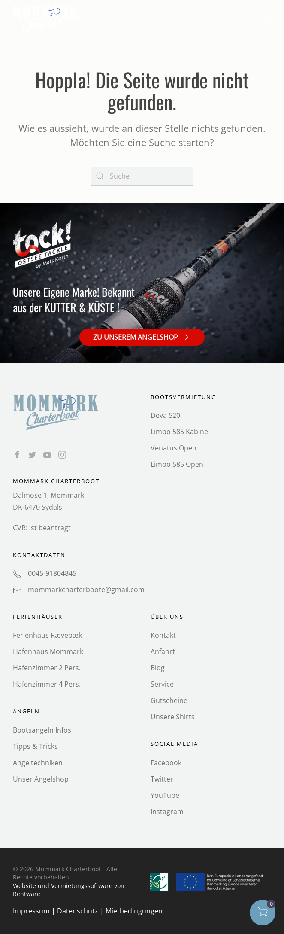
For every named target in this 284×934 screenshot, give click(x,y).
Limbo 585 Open (177, 464)
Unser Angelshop (41, 778)
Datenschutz (77, 911)
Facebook (166, 762)
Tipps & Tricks (35, 746)
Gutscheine (169, 700)
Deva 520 (165, 415)
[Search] (142, 176)
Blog (158, 667)
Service (162, 684)
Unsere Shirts (173, 716)
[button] (267, 20)
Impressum (31, 911)
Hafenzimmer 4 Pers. (47, 684)
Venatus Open (173, 448)
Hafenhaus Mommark (48, 651)
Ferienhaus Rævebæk (47, 635)
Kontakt (163, 635)
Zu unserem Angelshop (142, 336)
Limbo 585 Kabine (179, 431)
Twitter (162, 778)
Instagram (167, 811)
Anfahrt (163, 651)
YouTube (165, 795)
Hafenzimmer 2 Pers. (47, 667)
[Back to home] (46, 20)
